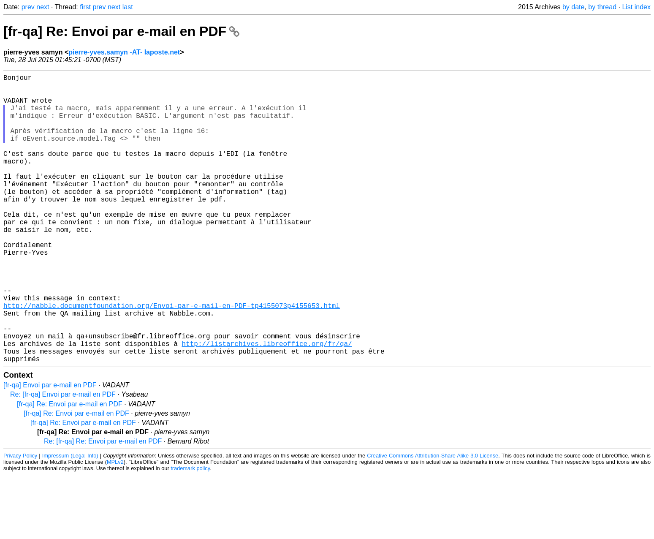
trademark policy (190, 532)
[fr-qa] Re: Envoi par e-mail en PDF (121, 31)
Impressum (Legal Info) (70, 520)
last (127, 7)
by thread (602, 7)
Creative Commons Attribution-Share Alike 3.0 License (432, 520)
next (42, 7)
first (85, 7)
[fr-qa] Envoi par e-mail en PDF (50, 449)
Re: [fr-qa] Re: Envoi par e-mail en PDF (103, 505)
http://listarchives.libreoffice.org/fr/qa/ (267, 404)
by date (573, 7)
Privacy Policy (20, 520)
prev (28, 7)
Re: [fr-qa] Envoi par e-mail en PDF (63, 458)
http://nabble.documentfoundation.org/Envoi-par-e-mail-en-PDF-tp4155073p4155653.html (171, 357)
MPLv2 (115, 526)
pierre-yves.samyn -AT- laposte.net (124, 52)
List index (636, 7)
